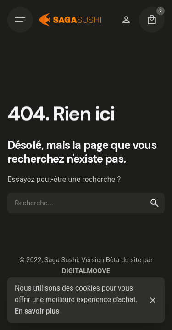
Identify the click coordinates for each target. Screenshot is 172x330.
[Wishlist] (126, 20)
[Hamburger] (20, 20)
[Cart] (152, 20)
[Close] (153, 300)
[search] (154, 203)
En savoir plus (37, 311)
